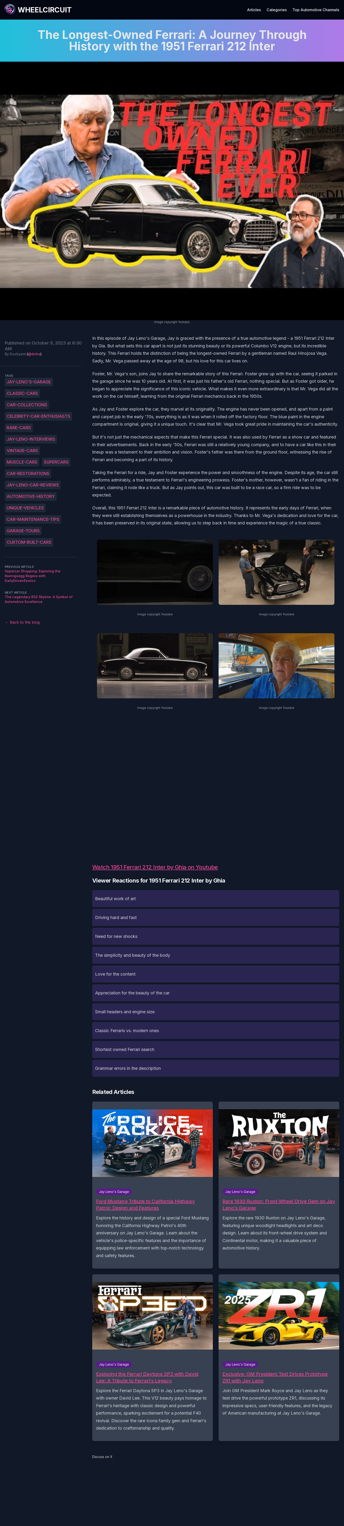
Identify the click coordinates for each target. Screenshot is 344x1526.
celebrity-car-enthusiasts (38, 416)
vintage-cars (22, 450)
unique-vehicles (25, 507)
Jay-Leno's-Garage (29, 381)
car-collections (27, 404)
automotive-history (31, 496)
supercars (56, 462)
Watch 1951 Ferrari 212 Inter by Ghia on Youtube (155, 867)
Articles (254, 9)
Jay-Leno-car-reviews (33, 484)
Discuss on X (102, 1457)
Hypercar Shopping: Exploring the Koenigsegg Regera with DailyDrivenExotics (32, 576)
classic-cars (22, 393)
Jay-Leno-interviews (31, 439)
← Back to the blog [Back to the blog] (22, 622)
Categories (277, 9)
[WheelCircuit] (37, 10)
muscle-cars (22, 462)
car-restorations (28, 473)
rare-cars (19, 427)
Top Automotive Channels (315, 9)
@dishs (34, 354)
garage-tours (23, 530)
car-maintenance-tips (33, 519)
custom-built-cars (29, 542)
